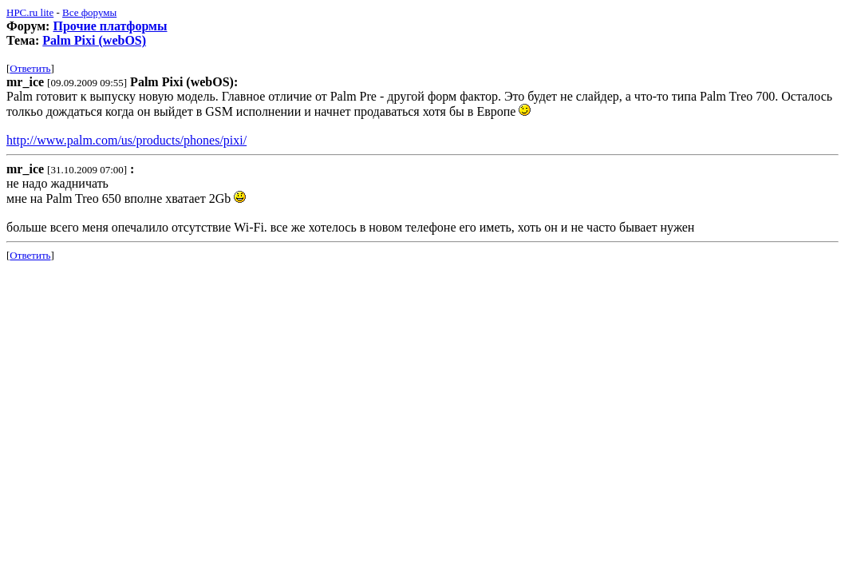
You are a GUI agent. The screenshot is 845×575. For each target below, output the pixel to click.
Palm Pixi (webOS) (94, 40)
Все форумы (89, 12)
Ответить (30, 68)
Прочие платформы (110, 26)
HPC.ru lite (29, 12)
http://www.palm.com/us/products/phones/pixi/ (126, 140)
